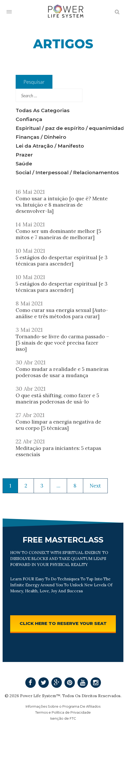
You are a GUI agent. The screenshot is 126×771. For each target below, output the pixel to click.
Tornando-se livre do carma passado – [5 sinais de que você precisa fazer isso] (62, 342)
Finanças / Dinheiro (41, 137)
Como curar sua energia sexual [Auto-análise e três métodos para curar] (62, 313)
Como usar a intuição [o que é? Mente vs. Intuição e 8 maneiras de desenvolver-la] (62, 204)
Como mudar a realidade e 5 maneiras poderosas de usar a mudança (62, 372)
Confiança (29, 119)
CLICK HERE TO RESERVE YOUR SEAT (63, 623)
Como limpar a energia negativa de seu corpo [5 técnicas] (58, 425)
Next (95, 486)
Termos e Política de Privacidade (63, 712)
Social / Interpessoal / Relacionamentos (67, 172)
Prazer (24, 155)
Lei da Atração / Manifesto (50, 146)
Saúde (24, 163)
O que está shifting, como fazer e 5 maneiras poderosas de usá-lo (57, 398)
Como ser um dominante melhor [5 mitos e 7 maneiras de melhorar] (58, 234)
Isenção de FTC (63, 718)
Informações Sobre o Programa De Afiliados (63, 706)
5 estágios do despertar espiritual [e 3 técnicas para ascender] (61, 260)
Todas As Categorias (43, 110)
